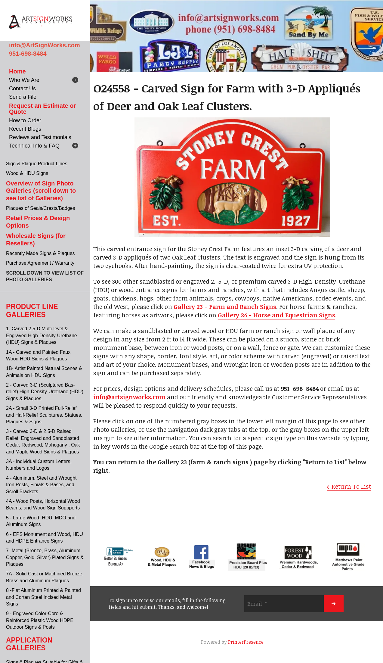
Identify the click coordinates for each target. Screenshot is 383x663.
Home (17, 71)
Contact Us (22, 89)
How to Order (25, 120)
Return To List (351, 486)
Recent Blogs (25, 129)
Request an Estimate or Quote (42, 108)
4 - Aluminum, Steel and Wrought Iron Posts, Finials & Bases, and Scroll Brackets (41, 484)
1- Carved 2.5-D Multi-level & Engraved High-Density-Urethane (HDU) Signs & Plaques (41, 335)
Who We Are (24, 80)
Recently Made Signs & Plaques (40, 253)
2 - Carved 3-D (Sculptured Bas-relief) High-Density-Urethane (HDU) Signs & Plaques (44, 391)
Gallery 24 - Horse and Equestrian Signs (276, 315)
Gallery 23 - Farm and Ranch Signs (225, 306)
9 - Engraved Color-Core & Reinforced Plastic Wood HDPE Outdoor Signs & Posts (39, 620)
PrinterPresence (246, 642)
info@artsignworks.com (129, 397)
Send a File (22, 97)
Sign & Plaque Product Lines (36, 163)
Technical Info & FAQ (34, 146)
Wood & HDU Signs (27, 173)
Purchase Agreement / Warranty (40, 263)
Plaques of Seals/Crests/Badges (40, 208)
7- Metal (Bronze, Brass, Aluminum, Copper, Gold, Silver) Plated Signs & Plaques (45, 557)
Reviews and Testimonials (40, 137)
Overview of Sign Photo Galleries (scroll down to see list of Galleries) (41, 190)
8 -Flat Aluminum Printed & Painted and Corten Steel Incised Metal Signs (43, 597)
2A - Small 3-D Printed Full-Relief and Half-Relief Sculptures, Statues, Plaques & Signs (44, 415)
